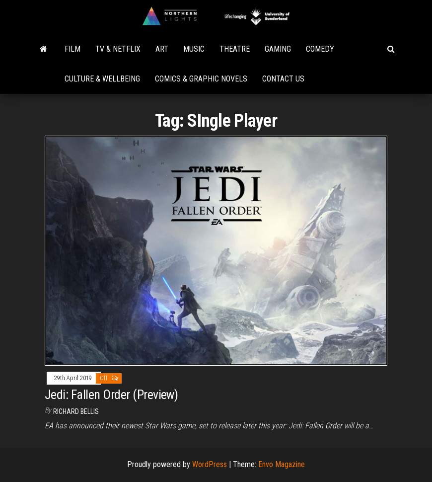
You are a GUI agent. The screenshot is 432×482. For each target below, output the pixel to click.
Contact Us (283, 78)
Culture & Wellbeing (102, 78)
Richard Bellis (76, 411)
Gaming (278, 49)
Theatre (234, 49)
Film (72, 49)
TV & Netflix (118, 49)
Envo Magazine (281, 464)
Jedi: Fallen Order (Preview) (111, 394)
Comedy (320, 49)
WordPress (209, 464)
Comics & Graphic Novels (201, 78)
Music (194, 49)
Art (161, 49)
